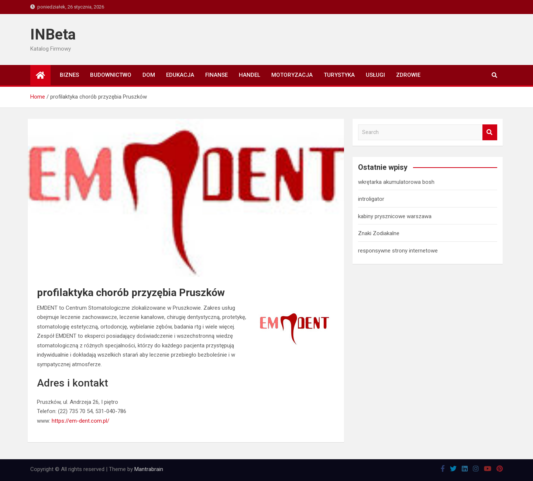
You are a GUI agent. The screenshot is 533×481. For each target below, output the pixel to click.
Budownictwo (110, 75)
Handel (249, 75)
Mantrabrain (148, 469)
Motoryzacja (292, 75)
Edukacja (180, 75)
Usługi (375, 75)
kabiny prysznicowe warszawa (394, 216)
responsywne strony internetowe (398, 250)
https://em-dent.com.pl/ (80, 421)
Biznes (69, 75)
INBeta (53, 34)
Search (489, 132)
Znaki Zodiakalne (378, 233)
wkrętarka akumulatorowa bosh (396, 182)
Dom (148, 75)
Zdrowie (408, 75)
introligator (371, 199)
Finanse (216, 75)
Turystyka (339, 75)
